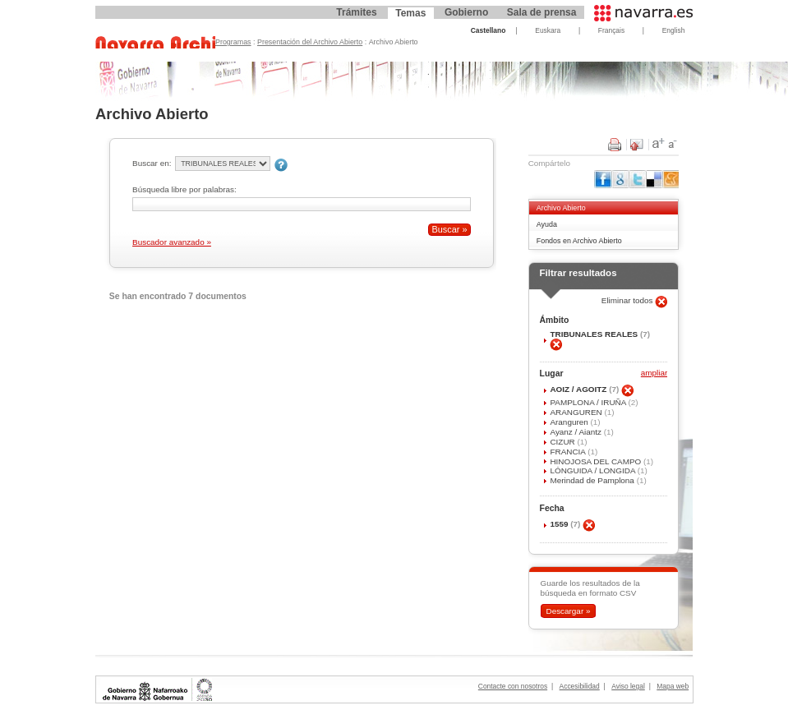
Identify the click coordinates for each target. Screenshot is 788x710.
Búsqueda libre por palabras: (184, 189)
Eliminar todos (628, 300)
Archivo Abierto (561, 208)
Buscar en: (151, 163)
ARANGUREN (577, 412)
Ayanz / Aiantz (576, 431)
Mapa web (673, 686)
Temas (410, 13)
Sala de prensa (542, 12)
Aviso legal (628, 686)
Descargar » (568, 610)
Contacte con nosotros (512, 686)
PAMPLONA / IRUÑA (589, 402)
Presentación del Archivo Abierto (309, 42)
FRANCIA (569, 451)
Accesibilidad (580, 686)
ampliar (654, 373)
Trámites (356, 12)
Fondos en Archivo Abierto (579, 241)
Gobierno (466, 12)
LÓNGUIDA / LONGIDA (593, 470)
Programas (233, 42)
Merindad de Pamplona (593, 480)
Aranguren (570, 421)
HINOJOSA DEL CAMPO (596, 461)
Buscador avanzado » (171, 242)
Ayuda (547, 224)
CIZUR (563, 441)
